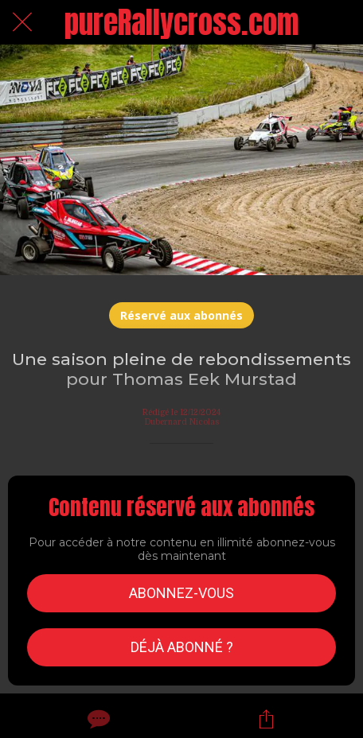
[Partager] (266, 719)
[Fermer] (22, 22)
